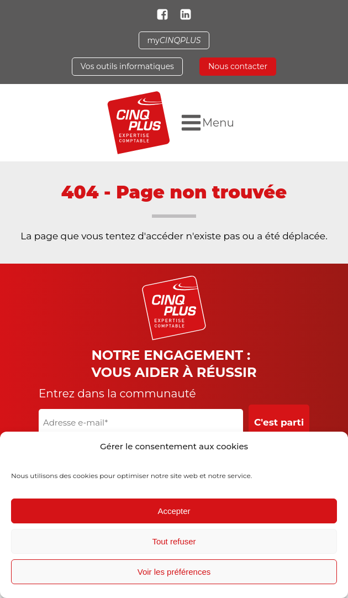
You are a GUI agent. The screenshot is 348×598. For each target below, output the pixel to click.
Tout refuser (174, 541)
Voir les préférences (174, 571)
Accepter (173, 511)
